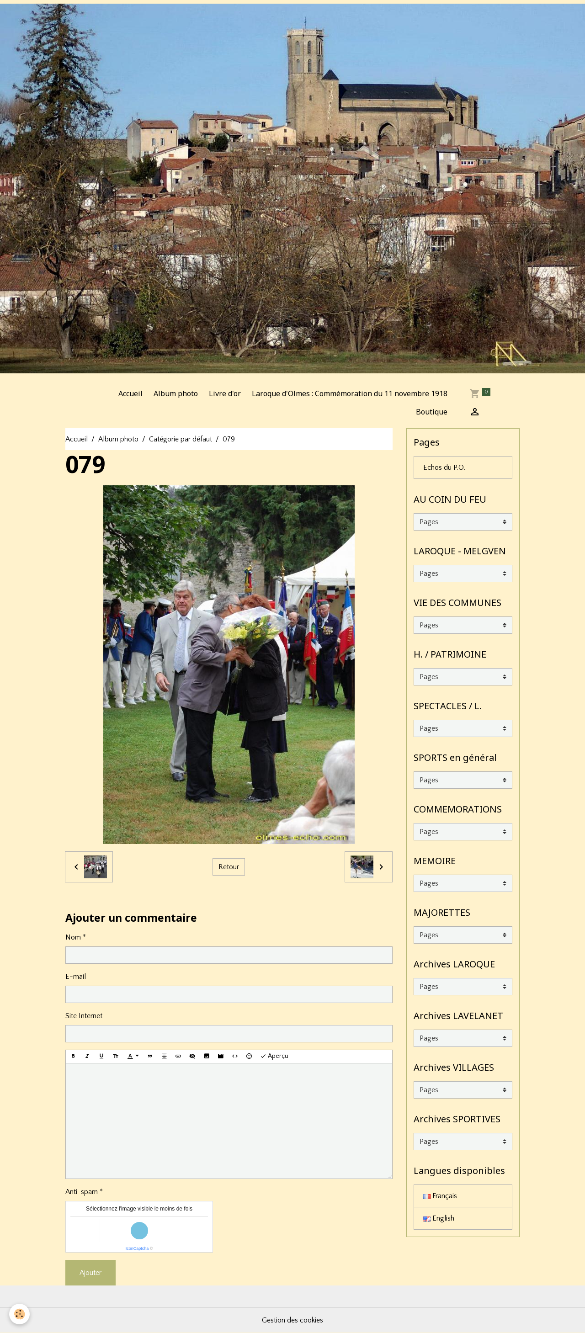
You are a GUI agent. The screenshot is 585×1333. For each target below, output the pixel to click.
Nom (73, 937)
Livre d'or (225, 393)
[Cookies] (19, 1314)
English (438, 1218)
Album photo (176, 393)
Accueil (130, 393)
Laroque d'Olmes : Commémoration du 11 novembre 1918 (349, 393)
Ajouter (90, 1273)
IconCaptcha (137, 1248)
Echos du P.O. (444, 467)
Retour (228, 867)
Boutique (431, 412)
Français (440, 1196)
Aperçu (274, 1056)
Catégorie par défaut (180, 439)
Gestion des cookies (292, 1320)
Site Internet (83, 1016)
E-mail (75, 976)
